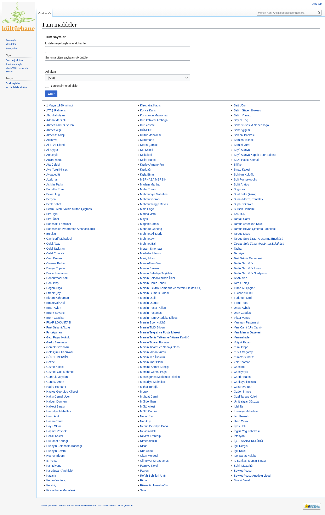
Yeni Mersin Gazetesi (247, 332)
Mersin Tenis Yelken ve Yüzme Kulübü (164, 337)
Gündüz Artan (55, 381)
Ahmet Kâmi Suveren (60, 125)
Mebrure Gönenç (151, 229)
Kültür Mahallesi (150, 135)
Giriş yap (317, 3)
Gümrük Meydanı (57, 376)
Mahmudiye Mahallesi (154, 194)
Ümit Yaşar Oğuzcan (247, 401)
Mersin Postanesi (151, 312)
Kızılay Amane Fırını (153, 164)
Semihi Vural (242, 144)
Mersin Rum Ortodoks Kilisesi (159, 317)
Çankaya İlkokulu (245, 381)
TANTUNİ (240, 214)
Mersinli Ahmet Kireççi (154, 367)
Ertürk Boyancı (55, 312)
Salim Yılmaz (242, 115)
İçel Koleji (240, 451)
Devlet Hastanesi (57, 273)
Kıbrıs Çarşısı (149, 144)
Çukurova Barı (243, 386)
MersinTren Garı (150, 263)
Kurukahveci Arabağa (154, 120)
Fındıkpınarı (54, 332)
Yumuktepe (241, 347)
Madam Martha (150, 184)
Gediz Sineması (56, 342)
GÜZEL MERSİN (57, 357)
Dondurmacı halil (57, 278)
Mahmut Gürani (150, 199)
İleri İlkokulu (241, 416)
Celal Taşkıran (55, 248)
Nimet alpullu (148, 441)
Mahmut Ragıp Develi (154, 204)
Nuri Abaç (146, 451)
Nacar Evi (146, 416)
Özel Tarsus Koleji (245, 396)
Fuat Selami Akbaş (58, 327)
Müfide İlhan (148, 401)
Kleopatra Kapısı (151, 105)
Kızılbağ (145, 169)
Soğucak (239, 189)
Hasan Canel (54, 421)
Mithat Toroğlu (149, 386)
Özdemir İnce (242, 391)
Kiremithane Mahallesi (60, 490)
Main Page (147, 209)
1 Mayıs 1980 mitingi (59, 105)
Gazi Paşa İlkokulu (58, 337)
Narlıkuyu (146, 421)
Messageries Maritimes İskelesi (160, 376)
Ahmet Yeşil (53, 130)
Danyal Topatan (56, 268)
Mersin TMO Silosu (152, 327)
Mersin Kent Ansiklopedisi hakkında (77, 505)
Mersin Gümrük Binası (154, 293)
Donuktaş (52, 283)
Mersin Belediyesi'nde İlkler (157, 278)
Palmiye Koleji (149, 465)
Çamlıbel (239, 367)
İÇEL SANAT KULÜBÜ (248, 441)
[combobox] (117, 77)
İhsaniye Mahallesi (246, 411)
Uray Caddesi (242, 312)
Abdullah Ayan (55, 115)
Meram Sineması (151, 248)
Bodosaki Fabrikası (58, 224)
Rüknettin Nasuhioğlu (154, 485)
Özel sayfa (44, 13)
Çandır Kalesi (242, 376)
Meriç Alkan (147, 258)
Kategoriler (12, 48)
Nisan (144, 446)
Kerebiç (51, 485)
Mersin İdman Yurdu (153, 352)
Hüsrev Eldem (55, 455)
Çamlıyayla (241, 371)
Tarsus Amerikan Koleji (248, 224)
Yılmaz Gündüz (244, 357)
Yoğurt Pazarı (242, 342)
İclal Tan (239, 406)
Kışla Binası (147, 174)
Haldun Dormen (56, 401)
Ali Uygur (52, 149)
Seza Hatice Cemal (246, 159)
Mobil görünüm (125, 505)
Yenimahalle (242, 337)
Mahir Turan (148, 189)
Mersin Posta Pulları (153, 307)
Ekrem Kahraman (57, 297)
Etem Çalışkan (55, 317)
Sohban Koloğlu (244, 174)
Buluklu (51, 233)
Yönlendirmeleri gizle (64, 85)
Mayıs (144, 219)
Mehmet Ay (147, 238)
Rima (143, 480)
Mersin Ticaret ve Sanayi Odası (160, 347)
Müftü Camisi (148, 411)
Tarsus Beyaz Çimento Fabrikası (255, 229)
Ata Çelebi (53, 164)
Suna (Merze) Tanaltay (248, 199)
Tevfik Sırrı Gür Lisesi (247, 268)
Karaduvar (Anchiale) (60, 470)
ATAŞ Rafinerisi (56, 110)
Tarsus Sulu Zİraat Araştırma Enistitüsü (259, 243)
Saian (144, 490)
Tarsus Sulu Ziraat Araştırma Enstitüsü (258, 238)
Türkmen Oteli (243, 297)
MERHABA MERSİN (153, 179)
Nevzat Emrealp (150, 436)
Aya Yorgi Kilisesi (57, 169)
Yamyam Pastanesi (246, 322)
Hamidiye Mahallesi (58, 411)
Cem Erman (54, 258)
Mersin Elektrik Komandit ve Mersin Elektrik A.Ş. (171, 288)
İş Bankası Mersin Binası (250, 460)
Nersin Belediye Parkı (154, 426)
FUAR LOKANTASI (58, 322)
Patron (144, 470)
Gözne (50, 362)
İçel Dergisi (241, 446)
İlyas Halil (240, 426)
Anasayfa (52, 154)
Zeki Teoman (242, 362)
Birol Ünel (52, 219)
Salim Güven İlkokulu (247, 110)
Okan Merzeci (149, 455)
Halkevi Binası (55, 406)
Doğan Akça (54, 288)
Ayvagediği (53, 174)
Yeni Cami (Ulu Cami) (248, 327)
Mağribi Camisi (149, 224)
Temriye (239, 253)
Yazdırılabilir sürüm (16, 87)
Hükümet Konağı (57, 441)
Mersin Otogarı (149, 302)
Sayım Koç (241, 120)
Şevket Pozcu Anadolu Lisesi (252, 475)
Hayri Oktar (53, 426)
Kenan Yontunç (56, 480)
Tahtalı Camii (242, 219)
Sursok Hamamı (244, 209)
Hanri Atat (52, 416)
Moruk (144, 391)
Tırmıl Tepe (241, 302)
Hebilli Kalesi (54, 436)
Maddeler (11, 44)
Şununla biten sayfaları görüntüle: (67, 57)
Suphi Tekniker (243, 204)
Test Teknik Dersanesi (248, 258)
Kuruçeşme (147, 125)
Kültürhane (147, 140)
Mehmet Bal (148, 243)
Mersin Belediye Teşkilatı (156, 273)
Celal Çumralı (55, 253)
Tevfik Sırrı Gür (243, 263)
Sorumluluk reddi (106, 505)
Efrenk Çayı (53, 293)
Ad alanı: (51, 71)
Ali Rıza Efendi (55, 144)
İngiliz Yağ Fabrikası (247, 431)
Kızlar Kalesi (148, 159)
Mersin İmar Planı (151, 362)
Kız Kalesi (146, 149)
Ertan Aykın (53, 307)
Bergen (51, 199)
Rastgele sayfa (14, 64)
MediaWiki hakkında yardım (17, 70)
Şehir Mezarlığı (243, 465)
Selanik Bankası (244, 135)
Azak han (52, 179)
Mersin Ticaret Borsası (154, 342)
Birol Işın (51, 214)
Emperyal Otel (55, 302)
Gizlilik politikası (49, 505)
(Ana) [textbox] (51, 77)
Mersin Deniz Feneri (153, 283)
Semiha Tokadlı (243, 140)
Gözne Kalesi (54, 367)
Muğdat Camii (149, 396)
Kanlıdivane (53, 465)
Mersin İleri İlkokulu (152, 357)
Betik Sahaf (53, 204)
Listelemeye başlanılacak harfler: (66, 43)
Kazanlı (51, 475)
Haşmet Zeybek (56, 431)
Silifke (237, 164)
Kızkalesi (146, 154)
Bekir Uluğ (53, 194)
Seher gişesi (242, 130)
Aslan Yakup (54, 159)
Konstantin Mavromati (154, 115)
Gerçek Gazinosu (57, 347)
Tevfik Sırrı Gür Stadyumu (250, 273)
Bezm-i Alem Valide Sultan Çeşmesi (69, 209)
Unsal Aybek (242, 307)
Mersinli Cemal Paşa (153, 371)
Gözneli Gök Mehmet (60, 371)
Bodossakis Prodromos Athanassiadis (70, 229)
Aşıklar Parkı (54, 184)
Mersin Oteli (148, 297)
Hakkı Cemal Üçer (58, 396)
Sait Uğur (240, 105)
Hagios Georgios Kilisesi (62, 391)
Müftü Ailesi (147, 406)
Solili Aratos (241, 184)
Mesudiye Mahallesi (153, 381)
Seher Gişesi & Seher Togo (251, 125)
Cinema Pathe (55, 263)
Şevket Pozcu (243, 470)
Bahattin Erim (55, 189)
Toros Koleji (241, 283)
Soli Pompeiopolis (245, 179)
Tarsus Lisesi (242, 233)
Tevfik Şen (240, 278)
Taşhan (238, 248)
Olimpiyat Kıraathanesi (154, 460)
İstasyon (239, 436)
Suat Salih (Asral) (245, 194)
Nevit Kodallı (148, 431)
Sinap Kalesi (242, 169)
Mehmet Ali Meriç (151, 233)
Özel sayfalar (13, 83)
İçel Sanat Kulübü (245, 455)
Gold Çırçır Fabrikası (59, 352)
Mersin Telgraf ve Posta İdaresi (160, 332)
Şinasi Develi (242, 480)
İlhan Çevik (241, 421)
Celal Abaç (53, 243)
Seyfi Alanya (242, 149)
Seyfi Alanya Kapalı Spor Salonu (255, 154)
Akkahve (51, 140)
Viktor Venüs (242, 317)
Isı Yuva (51, 460)
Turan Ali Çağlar (244, 288)
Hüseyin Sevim (55, 451)
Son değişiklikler (15, 60)
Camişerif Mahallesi (59, 238)
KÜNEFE (146, 130)
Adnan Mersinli (55, 120)
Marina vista (148, 214)
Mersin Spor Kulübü (153, 322)
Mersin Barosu (149, 268)
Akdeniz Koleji (55, 135)
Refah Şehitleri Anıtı (153, 475)
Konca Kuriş (148, 110)
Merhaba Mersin (150, 253)
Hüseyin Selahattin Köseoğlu (64, 446)
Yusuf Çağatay (243, 352)
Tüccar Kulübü (243, 293)
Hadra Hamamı (56, 386)
